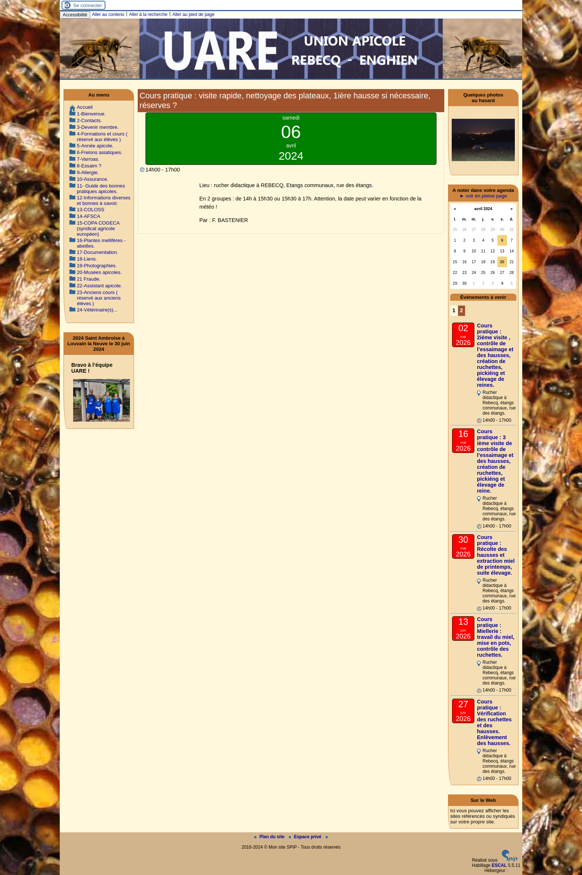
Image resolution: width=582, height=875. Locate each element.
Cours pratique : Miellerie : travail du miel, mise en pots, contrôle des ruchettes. (495, 637)
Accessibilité (75, 14)
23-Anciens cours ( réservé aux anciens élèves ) (99, 298)
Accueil (85, 107)
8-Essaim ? (89, 166)
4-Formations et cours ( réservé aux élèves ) (102, 136)
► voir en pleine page (483, 196)
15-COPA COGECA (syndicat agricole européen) (98, 228)
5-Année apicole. (95, 145)
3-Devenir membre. (98, 127)
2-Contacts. (89, 120)
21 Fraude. (89, 279)
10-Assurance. (92, 179)
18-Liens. (87, 259)
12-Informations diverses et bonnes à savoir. (103, 200)
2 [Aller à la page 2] (461, 310)
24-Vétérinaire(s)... (97, 310)
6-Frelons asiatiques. (99, 152)
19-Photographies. (97, 265)
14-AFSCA (88, 216)
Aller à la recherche (148, 14)
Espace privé (306, 836)
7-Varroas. (88, 159)
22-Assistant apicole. (99, 285)
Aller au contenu (108, 14)
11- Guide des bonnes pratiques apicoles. (101, 188)
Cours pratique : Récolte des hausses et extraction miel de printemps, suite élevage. (496, 555)
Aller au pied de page (193, 14)
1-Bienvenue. (91, 114)
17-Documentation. (97, 252)
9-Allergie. (88, 172)
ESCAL (499, 865)
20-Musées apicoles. (99, 272)
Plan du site (270, 836)
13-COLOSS (90, 209)
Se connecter (87, 5)
